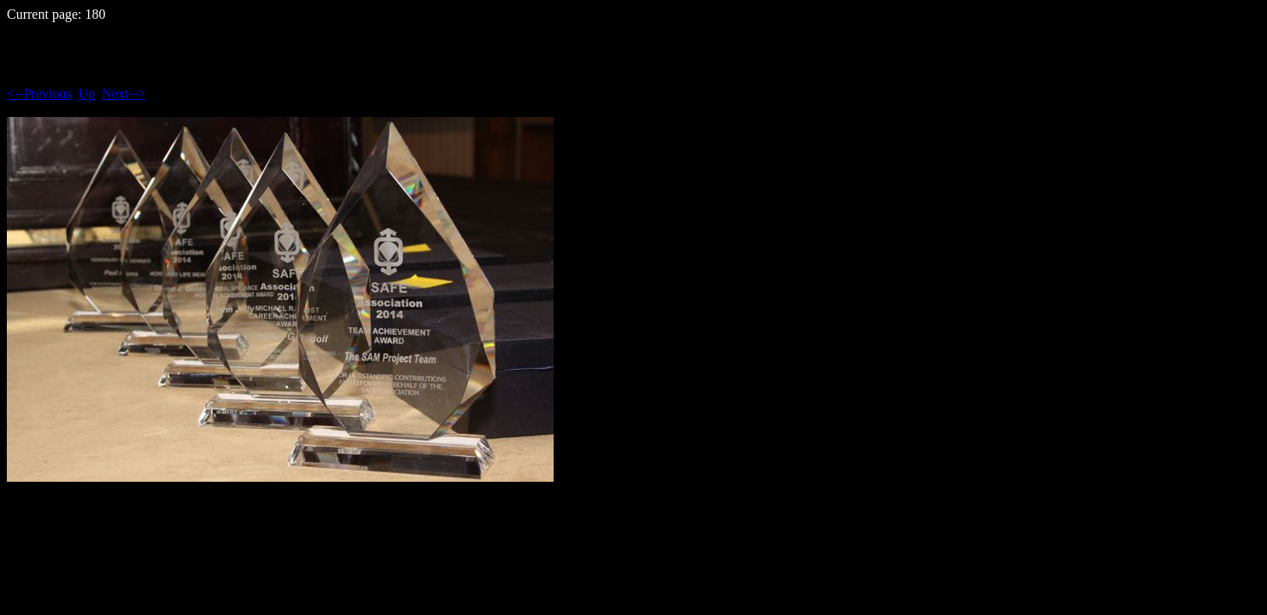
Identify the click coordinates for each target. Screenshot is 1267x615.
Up (87, 93)
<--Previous (39, 93)
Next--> (123, 93)
